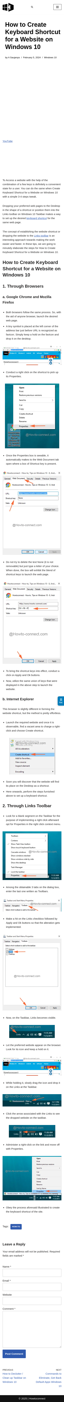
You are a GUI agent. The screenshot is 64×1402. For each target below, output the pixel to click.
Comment (9, 1308)
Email (7, 1280)
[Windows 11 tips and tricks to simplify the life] (8, 7)
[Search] (32, 7)
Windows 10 (50, 57)
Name (7, 1266)
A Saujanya (14, 57)
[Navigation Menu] (57, 7)
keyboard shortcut (36, 218)
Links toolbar (41, 235)
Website (7, 1294)
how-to (16, 1227)
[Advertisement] (32, 96)
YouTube (8, 141)
